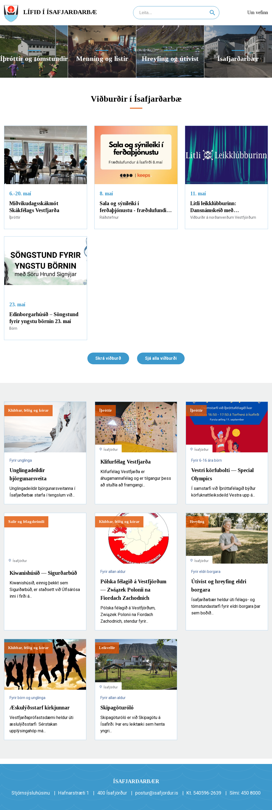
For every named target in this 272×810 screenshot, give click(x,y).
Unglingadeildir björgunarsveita (28, 474)
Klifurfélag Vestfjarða (125, 462)
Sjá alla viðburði (161, 358)
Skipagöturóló (117, 707)
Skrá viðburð (108, 358)
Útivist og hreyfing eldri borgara (218, 585)
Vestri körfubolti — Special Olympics (222, 474)
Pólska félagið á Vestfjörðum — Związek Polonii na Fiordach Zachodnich (133, 589)
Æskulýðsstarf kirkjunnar (40, 707)
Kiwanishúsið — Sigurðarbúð (43, 573)
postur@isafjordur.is (156, 793)
